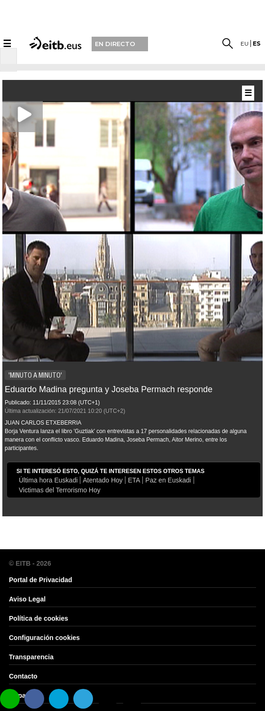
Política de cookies (38, 618)
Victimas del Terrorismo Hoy (60, 490)
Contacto (23, 676)
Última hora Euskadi (48, 480)
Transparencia (31, 657)
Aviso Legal (27, 599)
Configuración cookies (44, 637)
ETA (134, 480)
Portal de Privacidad (40, 580)
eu (245, 43)
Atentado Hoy (103, 480)
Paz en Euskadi (168, 480)
